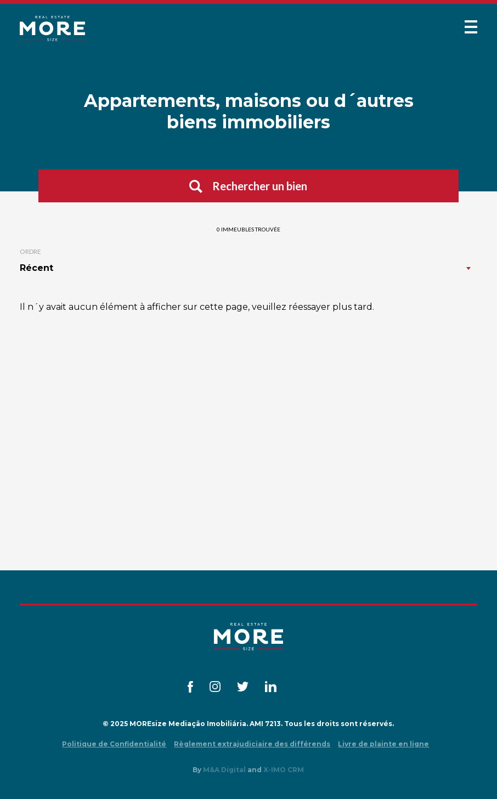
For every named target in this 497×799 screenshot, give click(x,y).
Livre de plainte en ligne (383, 744)
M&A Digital (224, 770)
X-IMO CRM (283, 770)
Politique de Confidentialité (114, 744)
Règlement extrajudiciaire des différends (252, 744)
